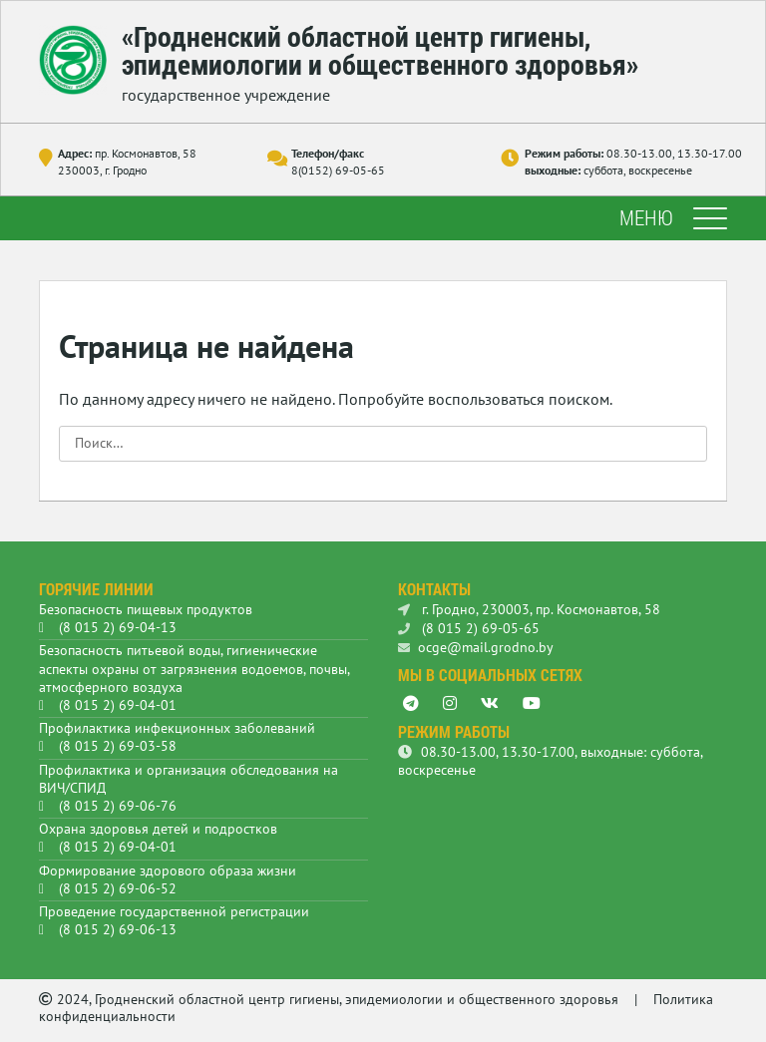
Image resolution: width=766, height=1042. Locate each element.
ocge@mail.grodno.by (476, 647)
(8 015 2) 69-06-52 (118, 888)
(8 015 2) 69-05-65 (469, 628)
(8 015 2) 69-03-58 (118, 746)
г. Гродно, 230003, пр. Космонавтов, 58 (529, 609)
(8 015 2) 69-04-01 (118, 705)
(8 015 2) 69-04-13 (118, 627)
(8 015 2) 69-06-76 (118, 806)
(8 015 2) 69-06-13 (118, 929)
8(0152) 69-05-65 (338, 170)
